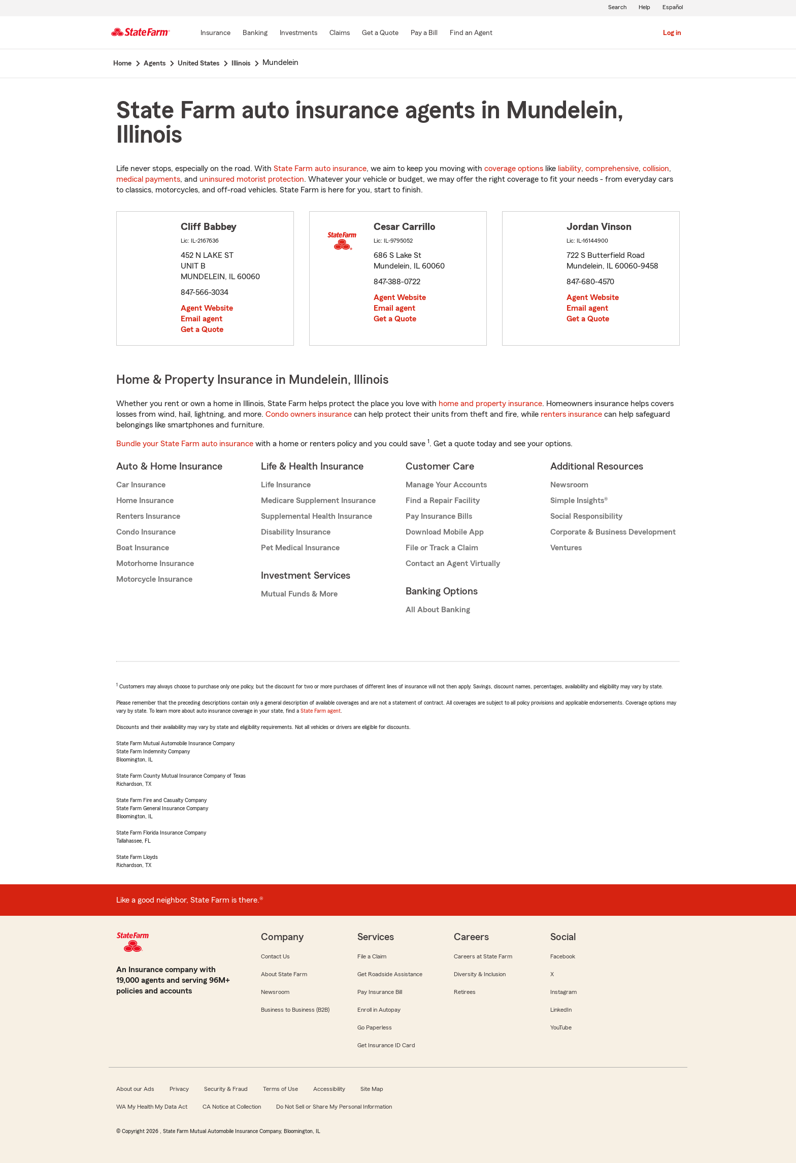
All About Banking (438, 610)
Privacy (179, 1089)
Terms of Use (280, 1089)
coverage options (513, 168)
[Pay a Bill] (424, 33)
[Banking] (255, 33)
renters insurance (571, 414)
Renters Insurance (148, 516)
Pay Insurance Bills (439, 516)
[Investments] (298, 33)
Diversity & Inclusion (480, 974)
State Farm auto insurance (320, 168)
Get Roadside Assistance (389, 974)
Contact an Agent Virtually (453, 563)
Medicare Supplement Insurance (318, 500)
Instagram (563, 992)
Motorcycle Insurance (154, 579)
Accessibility (329, 1089)
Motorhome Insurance (155, 563)
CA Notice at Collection (232, 1107)
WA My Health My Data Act (151, 1107)
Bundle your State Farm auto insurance (184, 444)
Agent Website (207, 308)
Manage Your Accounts (446, 485)
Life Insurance (286, 485)
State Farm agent (321, 711)
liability (569, 168)
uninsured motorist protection (252, 179)
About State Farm (284, 974)
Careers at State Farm (483, 956)
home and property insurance (490, 404)
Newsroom (569, 485)
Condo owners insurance (309, 414)
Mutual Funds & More (299, 594)
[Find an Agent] (471, 33)
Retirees (465, 992)
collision (656, 168)
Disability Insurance (295, 532)
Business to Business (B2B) (295, 1010)
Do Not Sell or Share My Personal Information (334, 1107)
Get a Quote (202, 329)
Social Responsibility (586, 516)
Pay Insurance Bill (379, 992)
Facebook (562, 956)
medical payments (148, 179)
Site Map (371, 1089)
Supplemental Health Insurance (316, 516)
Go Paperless (374, 1027)
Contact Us (275, 956)
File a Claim (371, 956)
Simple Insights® (579, 500)
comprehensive (612, 168)
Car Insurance (140, 485)
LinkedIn (561, 1010)
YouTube (561, 1027)
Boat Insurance (142, 548)
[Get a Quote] (380, 33)
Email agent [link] (201, 319)
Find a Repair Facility (443, 500)
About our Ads (135, 1089)
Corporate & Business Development (613, 532)
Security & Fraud (226, 1089)
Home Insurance (145, 500)
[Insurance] (215, 33)
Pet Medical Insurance (300, 548)
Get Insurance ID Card (386, 1045)
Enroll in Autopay (379, 1010)
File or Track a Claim (442, 548)
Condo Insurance (146, 532)
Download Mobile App (445, 532)
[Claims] (339, 33)
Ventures (566, 548)
